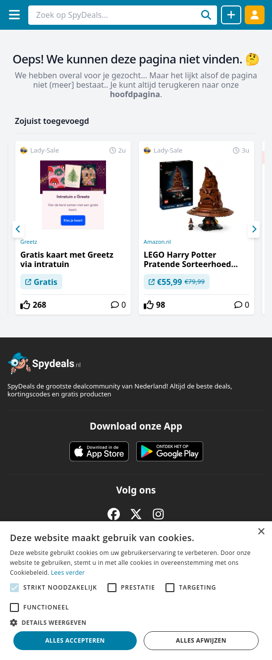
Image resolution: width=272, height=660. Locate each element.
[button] (136, 622)
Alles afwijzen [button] (201, 640)
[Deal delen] (231, 14)
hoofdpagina (135, 94)
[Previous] (18, 229)
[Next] (254, 229)
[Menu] (14, 14)
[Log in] (255, 14)
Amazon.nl (157, 241)
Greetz (28, 241)
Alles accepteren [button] (75, 640)
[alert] (136, 590)
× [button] (261, 532)
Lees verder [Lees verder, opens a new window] (68, 572)
